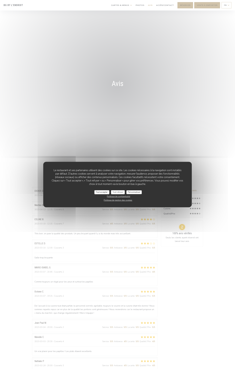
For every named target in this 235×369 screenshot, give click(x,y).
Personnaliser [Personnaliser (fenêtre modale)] (134, 192)
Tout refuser (118, 192)
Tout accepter (102, 192)
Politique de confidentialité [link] (118, 196)
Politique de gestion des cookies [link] (118, 200)
